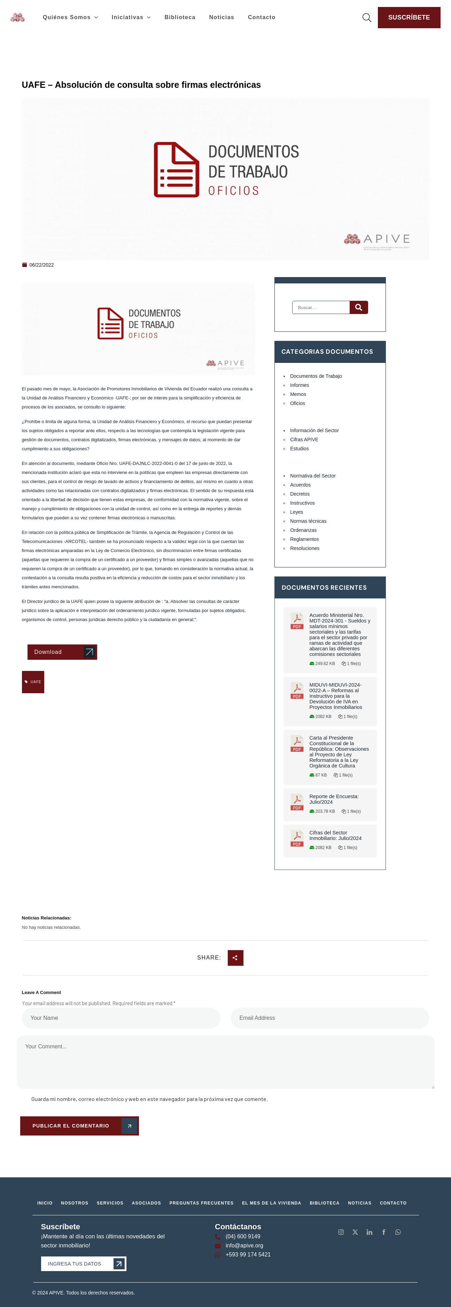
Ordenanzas (303, 530)
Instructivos (302, 503)
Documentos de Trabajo (316, 376)
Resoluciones (304, 548)
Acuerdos (300, 485)
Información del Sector (314, 430)
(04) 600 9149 (243, 1236)
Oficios (297, 403)
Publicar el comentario (84, 1126)
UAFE (33, 682)
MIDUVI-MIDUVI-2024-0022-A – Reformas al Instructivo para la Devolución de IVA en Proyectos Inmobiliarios (336, 696)
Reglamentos (304, 539)
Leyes (296, 512)
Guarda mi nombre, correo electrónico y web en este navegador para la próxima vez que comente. (149, 1098)
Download (48, 652)
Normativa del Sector (313, 476)
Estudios (299, 448)
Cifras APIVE (304, 439)
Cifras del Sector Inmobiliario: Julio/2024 (336, 835)
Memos (298, 394)
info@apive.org (244, 1245)
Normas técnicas (308, 521)
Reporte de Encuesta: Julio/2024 (334, 799)
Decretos (300, 494)
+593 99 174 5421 (248, 1255)
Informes (299, 385)
